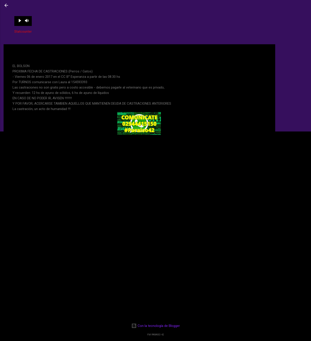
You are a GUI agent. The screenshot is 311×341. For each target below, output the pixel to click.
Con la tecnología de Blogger (155, 326)
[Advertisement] (293, 61)
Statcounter (23, 32)
